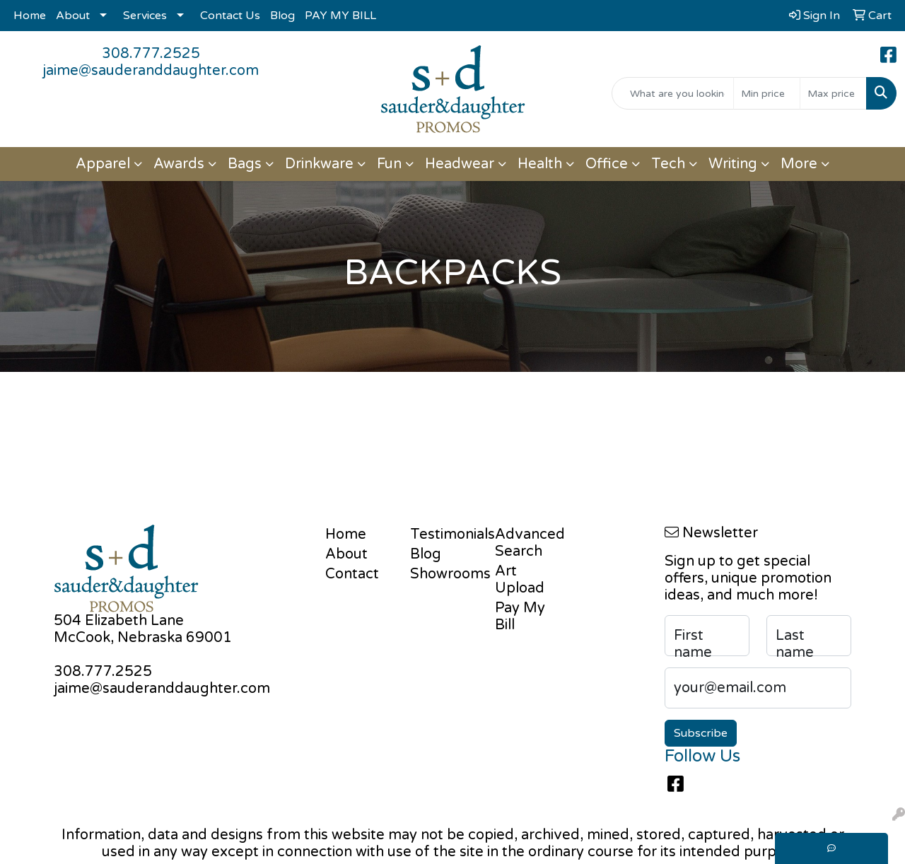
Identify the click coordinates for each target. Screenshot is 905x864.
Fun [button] (389, 164)
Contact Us (230, 15)
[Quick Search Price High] (833, 93)
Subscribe (701, 733)
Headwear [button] (459, 164)
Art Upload (519, 580)
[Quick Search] (673, 93)
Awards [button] (178, 164)
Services (145, 15)
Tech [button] (668, 164)
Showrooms (444, 574)
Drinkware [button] (319, 164)
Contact (352, 574)
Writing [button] (732, 164)
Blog (282, 15)
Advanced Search (529, 543)
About (73, 15)
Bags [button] (245, 164)
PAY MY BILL (340, 15)
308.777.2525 (151, 53)
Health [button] (540, 164)
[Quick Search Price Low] (766, 93)
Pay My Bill (520, 617)
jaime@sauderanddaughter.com (150, 70)
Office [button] (606, 164)
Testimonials (444, 534)
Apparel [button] (103, 164)
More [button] (799, 164)
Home (29, 15)
